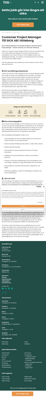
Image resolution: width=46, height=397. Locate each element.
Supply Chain (29, 367)
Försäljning (5, 363)
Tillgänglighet (6, 281)
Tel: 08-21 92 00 (6, 250)
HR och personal (6, 361)
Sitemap (4, 277)
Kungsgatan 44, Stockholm (9, 261)
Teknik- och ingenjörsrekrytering (33, 362)
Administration (6, 353)
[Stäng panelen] (43, 186)
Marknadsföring (6, 365)
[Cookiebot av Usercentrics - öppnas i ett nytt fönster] (33, 186)
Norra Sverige (28, 380)
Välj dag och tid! (6, 256)
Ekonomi (4, 357)
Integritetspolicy (6, 279)
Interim (26, 342)
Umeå (3, 327)
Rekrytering (5, 342)
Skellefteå (5, 333)
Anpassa (23, 209)
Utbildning (27, 344)
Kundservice (5, 355)
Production (28, 366)
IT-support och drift (30, 356)
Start (3, 32)
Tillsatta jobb (8, 32)
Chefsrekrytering (6, 367)
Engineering (28, 364)
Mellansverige (28, 376)
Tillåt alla (23, 206)
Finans (3, 359)
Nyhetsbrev (5, 275)
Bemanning (5, 344)
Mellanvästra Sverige (30, 378)
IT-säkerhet (28, 360)
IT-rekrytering (28, 355)
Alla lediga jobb (23, 25)
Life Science (27, 353)
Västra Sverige (6, 378)
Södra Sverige (6, 380)
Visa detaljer (39, 202)
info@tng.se (5, 249)
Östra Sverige (5, 376)
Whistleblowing (6, 282)
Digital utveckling (30, 358)
